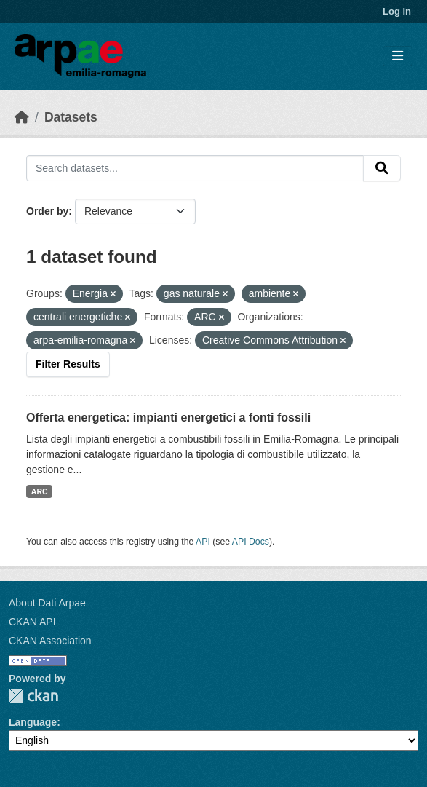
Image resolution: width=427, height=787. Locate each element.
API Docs (250, 542)
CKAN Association (50, 640)
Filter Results (68, 364)
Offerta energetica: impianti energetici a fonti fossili (168, 417)
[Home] (22, 117)
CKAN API (32, 622)
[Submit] (382, 168)
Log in (397, 11)
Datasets (70, 117)
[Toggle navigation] (397, 56)
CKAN (33, 695)
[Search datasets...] (195, 168)
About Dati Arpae (47, 603)
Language (33, 722)
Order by (47, 211)
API (203, 542)
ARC (39, 491)
